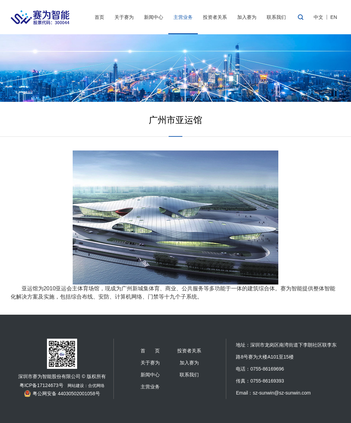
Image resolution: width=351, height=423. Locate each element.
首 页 (150, 350)
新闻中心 (153, 17)
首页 (99, 17)
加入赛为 (246, 17)
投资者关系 (215, 17)
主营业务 (183, 17)
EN (333, 17)
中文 (318, 17)
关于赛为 (124, 17)
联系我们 (276, 17)
